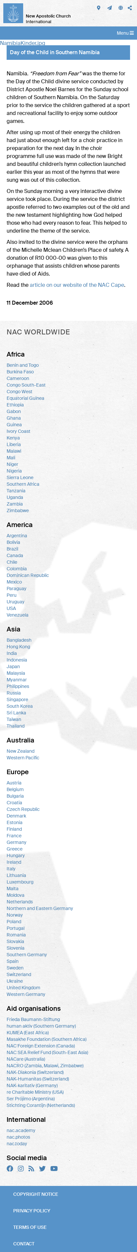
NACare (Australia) (26, 1059)
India (12, 653)
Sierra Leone (20, 477)
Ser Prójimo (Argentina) (31, 1099)
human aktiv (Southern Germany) (41, 1026)
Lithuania (16, 875)
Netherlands (20, 902)
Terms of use (30, 1227)
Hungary (16, 855)
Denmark (16, 816)
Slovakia (15, 941)
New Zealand (20, 751)
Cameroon (18, 378)
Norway (15, 915)
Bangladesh (19, 640)
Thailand (15, 726)
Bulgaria (15, 796)
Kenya (13, 438)
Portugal (15, 928)
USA (11, 608)
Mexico (14, 582)
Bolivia (13, 542)
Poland (14, 922)
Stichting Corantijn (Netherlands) (41, 1105)
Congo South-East (26, 385)
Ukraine (15, 981)
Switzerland (19, 974)
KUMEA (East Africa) (28, 1033)
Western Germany (26, 994)
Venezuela (17, 615)
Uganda (15, 497)
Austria (14, 783)
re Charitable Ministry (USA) (35, 1092)
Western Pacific (23, 758)
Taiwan (14, 719)
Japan (13, 666)
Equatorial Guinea (25, 398)
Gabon (14, 411)
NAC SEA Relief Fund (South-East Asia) (47, 1052)
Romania (16, 935)
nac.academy (21, 1130)
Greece (15, 849)
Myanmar (17, 680)
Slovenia (15, 948)
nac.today (17, 1144)
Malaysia (16, 673)
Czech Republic (23, 809)
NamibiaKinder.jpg (22, 43)
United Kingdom (23, 988)
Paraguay (16, 588)
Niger (12, 464)
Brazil (12, 549)
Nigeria (14, 471)
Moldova (15, 895)
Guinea (14, 425)
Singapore (17, 699)
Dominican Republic (28, 575)
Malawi (14, 451)
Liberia (14, 444)
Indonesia (17, 660)
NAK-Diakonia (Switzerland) (35, 1072)
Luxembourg (20, 882)
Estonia (15, 822)
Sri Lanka (16, 713)
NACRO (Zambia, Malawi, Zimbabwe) (45, 1066)
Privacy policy (31, 1211)
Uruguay (15, 602)
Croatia (14, 803)
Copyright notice (35, 1194)
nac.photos (18, 1137)
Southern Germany (27, 955)
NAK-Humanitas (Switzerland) (38, 1079)
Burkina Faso (20, 372)
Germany (16, 842)
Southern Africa (23, 484)
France (14, 836)
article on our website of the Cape (77, 285)
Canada (15, 555)
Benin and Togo (23, 365)
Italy (11, 869)
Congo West (19, 392)
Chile (12, 562)
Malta (13, 889)
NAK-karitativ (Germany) (32, 1085)
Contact (23, 1244)
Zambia (15, 504)
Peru (12, 595)
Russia (14, 693)
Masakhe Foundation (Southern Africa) (46, 1039)
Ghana (14, 418)
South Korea (20, 706)
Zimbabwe (18, 510)
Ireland (14, 862)
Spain (13, 961)
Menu (125, 33)
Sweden (15, 968)
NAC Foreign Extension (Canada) (41, 1046)
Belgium (15, 789)
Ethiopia (15, 405)
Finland (14, 829)
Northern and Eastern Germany (40, 908)
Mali (11, 458)
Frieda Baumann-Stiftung (33, 1019)
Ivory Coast (18, 431)
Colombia (17, 569)
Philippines (18, 686)
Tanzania (16, 491)
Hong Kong (18, 647)
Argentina (17, 536)
